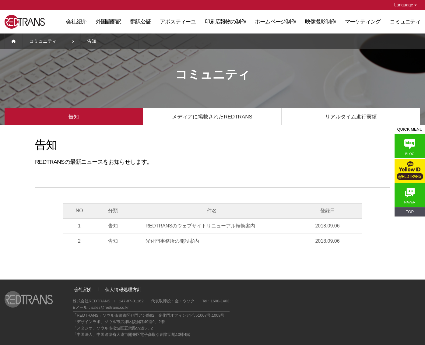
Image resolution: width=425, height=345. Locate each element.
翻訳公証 (140, 22)
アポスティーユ (178, 22)
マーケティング (363, 22)
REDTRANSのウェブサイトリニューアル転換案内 (200, 225)
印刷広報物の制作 (225, 22)
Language (405, 4)
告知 (73, 117)
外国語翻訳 (108, 22)
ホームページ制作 (275, 22)
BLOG (409, 147)
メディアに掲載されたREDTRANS (212, 117)
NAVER (409, 196)
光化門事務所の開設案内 (172, 241)
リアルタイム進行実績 (351, 117)
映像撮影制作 (320, 22)
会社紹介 (76, 22)
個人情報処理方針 (123, 289)
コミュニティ (405, 22)
